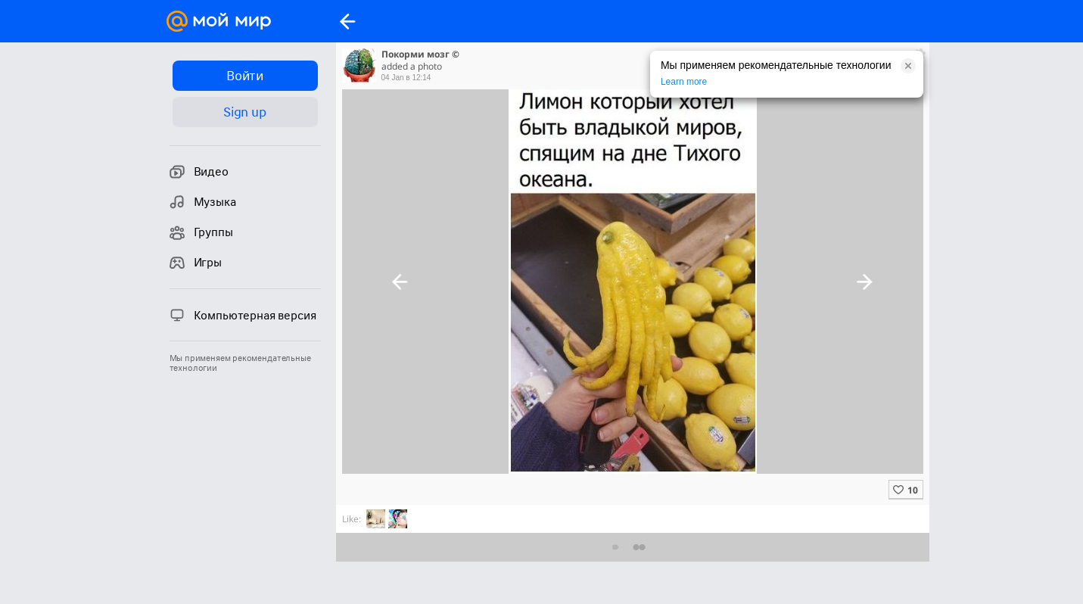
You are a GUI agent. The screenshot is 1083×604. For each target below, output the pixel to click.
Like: (351, 518)
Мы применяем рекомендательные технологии (240, 363)
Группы (201, 232)
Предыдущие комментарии (632, 546)
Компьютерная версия (243, 314)
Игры (196, 262)
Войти (244, 75)
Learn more (684, 81)
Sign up (244, 112)
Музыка (203, 202)
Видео (199, 171)
